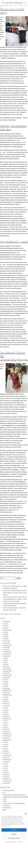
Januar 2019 (6, 703)
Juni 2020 (5, 681)
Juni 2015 (5, 766)
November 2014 (7, 781)
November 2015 (7, 755)
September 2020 (7, 675)
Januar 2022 (6, 649)
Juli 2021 (5, 658)
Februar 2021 (6, 666)
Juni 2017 (5, 722)
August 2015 (6, 761)
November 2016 (7, 735)
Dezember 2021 (7, 651)
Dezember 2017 (7, 718)
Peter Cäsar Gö (7, 807)
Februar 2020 (6, 688)
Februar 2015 (6, 774)
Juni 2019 (5, 697)
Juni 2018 (5, 710)
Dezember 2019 (7, 690)
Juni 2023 (5, 634)
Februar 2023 (6, 640)
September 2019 (7, 694)
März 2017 (6, 727)
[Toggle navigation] (25, 2)
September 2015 (7, 759)
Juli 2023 (5, 632)
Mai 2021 (5, 662)
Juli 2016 (5, 742)
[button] (26, 813)
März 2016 (6, 751)
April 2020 (5, 686)
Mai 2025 (5, 625)
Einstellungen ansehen (14, 838)
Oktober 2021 (6, 656)
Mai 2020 (5, 684)
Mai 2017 (5, 725)
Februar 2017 (6, 729)
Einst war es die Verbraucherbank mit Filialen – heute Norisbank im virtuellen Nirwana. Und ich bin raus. (15, 592)
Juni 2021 (5, 660)
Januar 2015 (6, 776)
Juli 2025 (5, 623)
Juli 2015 (5, 763)
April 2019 (5, 699)
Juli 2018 (5, 707)
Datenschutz (14, 841)
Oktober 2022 (6, 643)
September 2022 (7, 645)
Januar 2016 (6, 753)
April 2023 (5, 636)
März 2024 (6, 628)
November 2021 (7, 653)
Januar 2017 (6, 731)
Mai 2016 (5, 746)
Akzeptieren (14, 830)
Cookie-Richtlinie (8, 841)
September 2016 (7, 740)
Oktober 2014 (6, 783)
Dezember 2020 (7, 668)
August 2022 (6, 647)
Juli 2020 (5, 679)
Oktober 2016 (6, 738)
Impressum (20, 841)
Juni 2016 (5, 744)
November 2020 (7, 671)
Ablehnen (14, 834)
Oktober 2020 (6, 673)
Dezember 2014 (7, 779)
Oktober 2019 (6, 692)
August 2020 (6, 677)
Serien (4, 809)
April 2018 (5, 712)
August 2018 (6, 705)
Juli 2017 (5, 720)
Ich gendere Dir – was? (14, 241)
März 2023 (6, 638)
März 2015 (6, 772)
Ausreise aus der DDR (8, 790)
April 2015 (5, 770)
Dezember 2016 (7, 733)
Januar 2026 (6, 621)
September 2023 (7, 630)
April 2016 (5, 748)
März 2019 (6, 701)
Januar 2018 (6, 716)
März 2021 (6, 664)
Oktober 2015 (6, 757)
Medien (5, 801)
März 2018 (6, 714)
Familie (5, 799)
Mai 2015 (5, 768)
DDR (4, 792)
